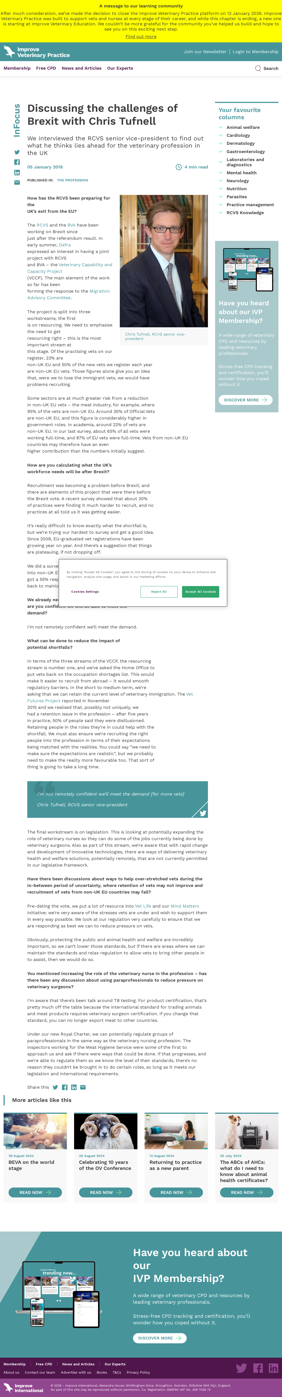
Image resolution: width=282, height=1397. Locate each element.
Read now (31, 1192)
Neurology (238, 180)
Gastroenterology (246, 151)
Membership (17, 68)
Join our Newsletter (205, 51)
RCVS (42, 225)
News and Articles (82, 68)
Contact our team (40, 1372)
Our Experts (120, 68)
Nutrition (237, 188)
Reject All (159, 591)
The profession (72, 180)
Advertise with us (76, 1372)
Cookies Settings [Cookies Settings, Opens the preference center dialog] (85, 591)
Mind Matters (185, 906)
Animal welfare (243, 127)
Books (102, 1372)
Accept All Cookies (200, 591)
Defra (65, 244)
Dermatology (241, 143)
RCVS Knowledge (245, 212)
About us (11, 1372)
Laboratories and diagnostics (245, 162)
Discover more (241, 399)
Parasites (237, 196)
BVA (71, 225)
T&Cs (117, 1372)
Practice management (250, 204)
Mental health (242, 172)
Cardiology (238, 135)
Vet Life (143, 906)
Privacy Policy (138, 1372)
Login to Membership (255, 51)
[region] (142, 583)
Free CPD (46, 68)
